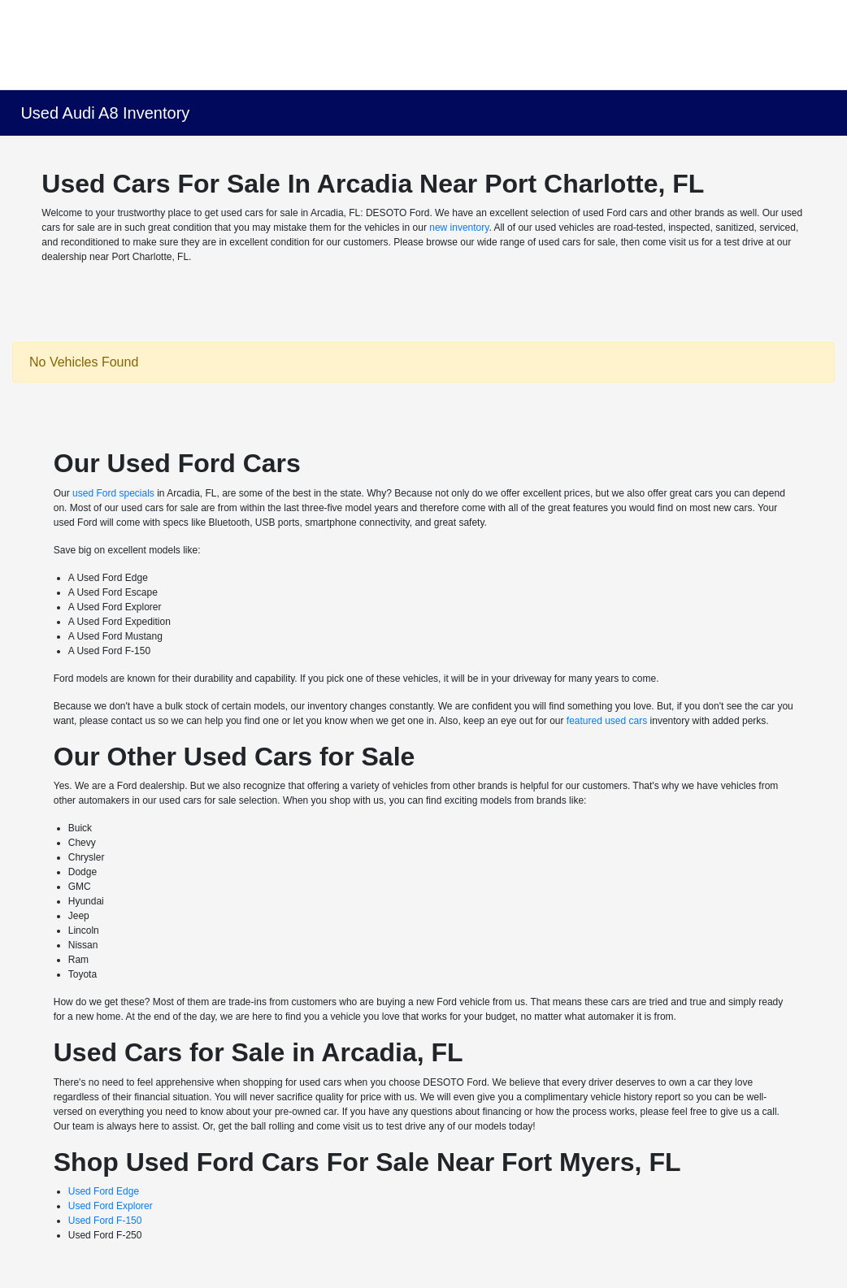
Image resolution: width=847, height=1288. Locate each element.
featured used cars (607, 720)
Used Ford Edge (103, 1191)
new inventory (459, 227)
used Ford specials (113, 493)
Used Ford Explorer (110, 1206)
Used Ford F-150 (105, 1220)
